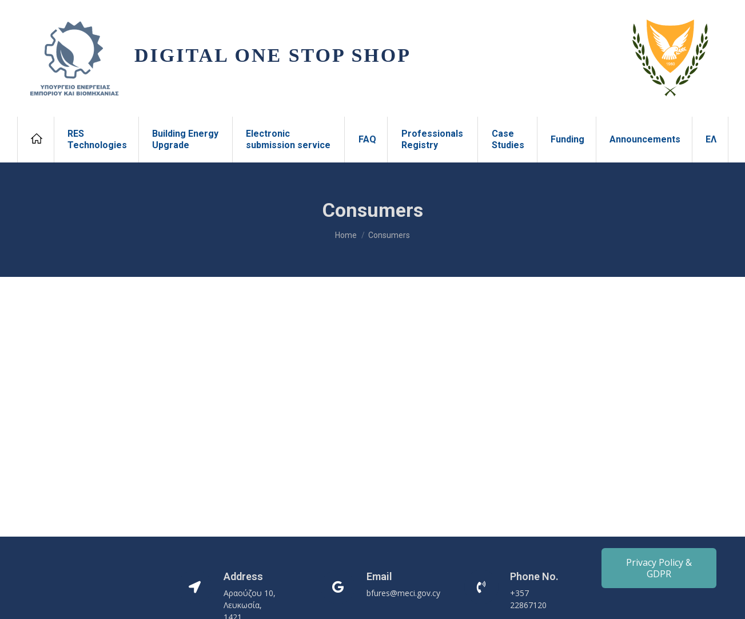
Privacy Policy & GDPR (659, 568)
